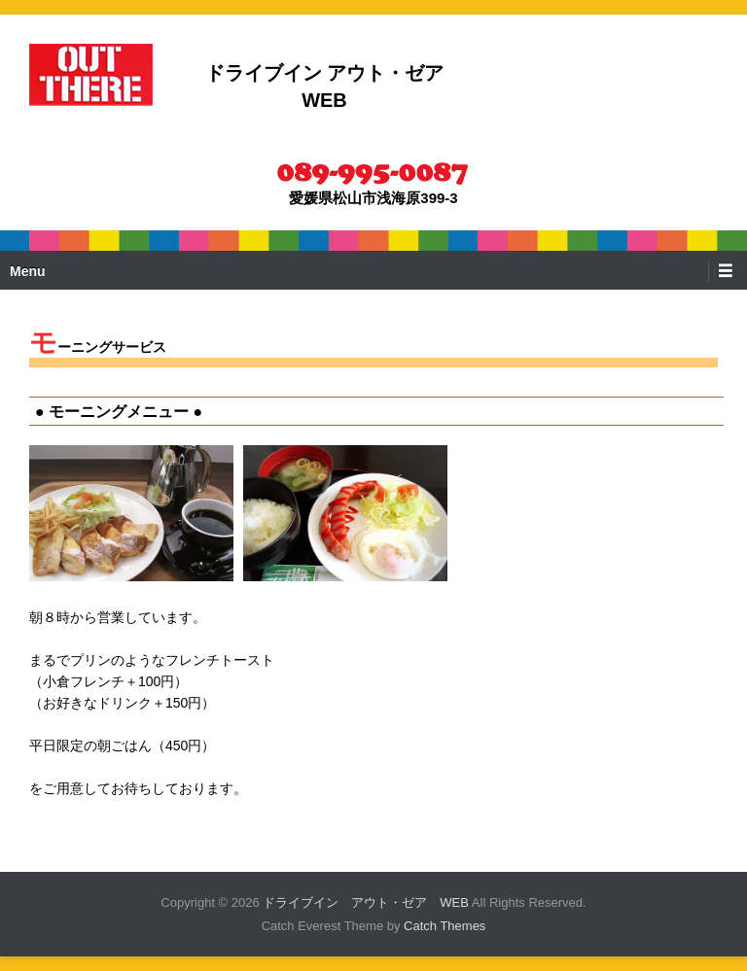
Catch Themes (444, 926)
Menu (28, 271)
